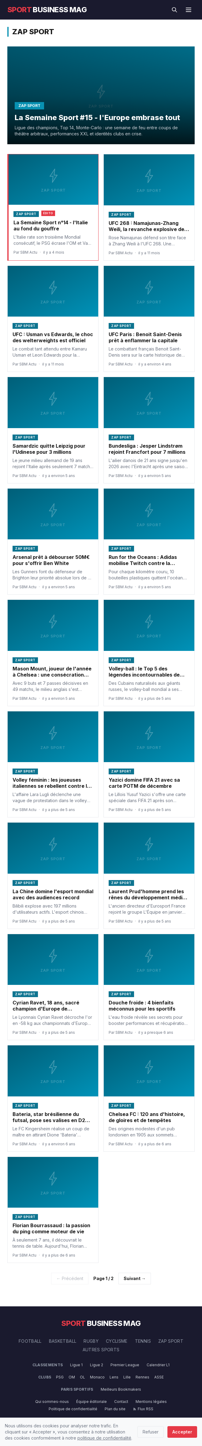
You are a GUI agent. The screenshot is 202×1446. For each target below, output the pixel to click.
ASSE (159, 1377)
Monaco (97, 1377)
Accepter (182, 1431)
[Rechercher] (174, 9)
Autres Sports (101, 1349)
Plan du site (115, 1409)
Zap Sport (170, 1341)
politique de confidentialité (104, 1437)
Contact (121, 1401)
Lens (114, 1377)
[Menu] (188, 10)
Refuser (151, 1431)
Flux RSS (143, 1409)
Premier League (124, 1365)
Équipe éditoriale (91, 1401)
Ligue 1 (76, 1365)
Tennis (143, 1341)
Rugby (91, 1341)
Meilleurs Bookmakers (121, 1389)
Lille (127, 1377)
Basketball (63, 1341)
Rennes (142, 1377)
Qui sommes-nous (52, 1401)
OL (82, 1377)
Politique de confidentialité (73, 1409)
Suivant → (135, 1278)
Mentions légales (151, 1401)
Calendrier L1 (158, 1365)
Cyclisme (117, 1341)
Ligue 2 (96, 1365)
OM (72, 1377)
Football (30, 1341)
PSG (60, 1377)
